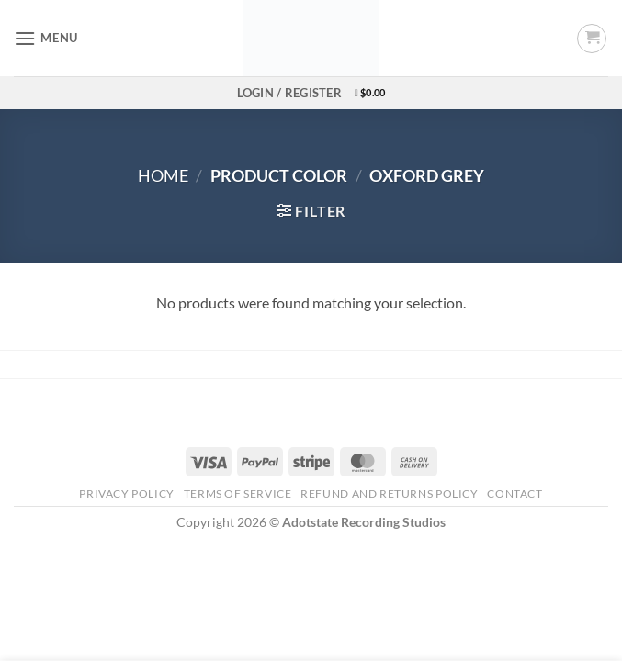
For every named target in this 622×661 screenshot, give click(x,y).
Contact (514, 493)
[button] (46, 38)
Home (163, 175)
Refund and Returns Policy (389, 493)
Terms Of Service (238, 493)
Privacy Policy (127, 493)
